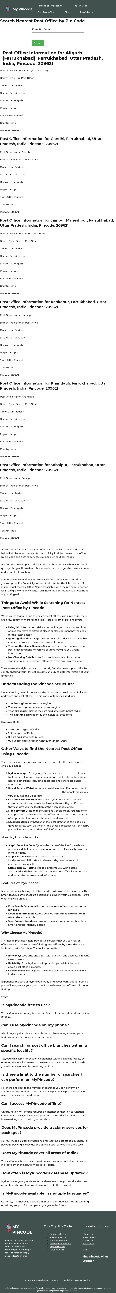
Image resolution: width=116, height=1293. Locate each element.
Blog (67, 12)
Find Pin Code (80, 6)
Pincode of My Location (50, 6)
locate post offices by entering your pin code (34, 792)
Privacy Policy (89, 1237)
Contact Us (88, 1240)
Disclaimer (88, 1234)
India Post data (46, 1288)
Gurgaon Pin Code (59, 1234)
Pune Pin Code (57, 1250)
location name (69, 773)
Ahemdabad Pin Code (60, 1243)
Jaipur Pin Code (57, 1246)
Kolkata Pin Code (58, 1237)
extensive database (75, 856)
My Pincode (22, 9)
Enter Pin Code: (41, 29)
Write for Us (88, 1243)
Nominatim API (62, 1288)
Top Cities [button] (89, 12)
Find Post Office (46, 12)
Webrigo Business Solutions (77, 1280)
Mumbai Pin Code (58, 1240)
